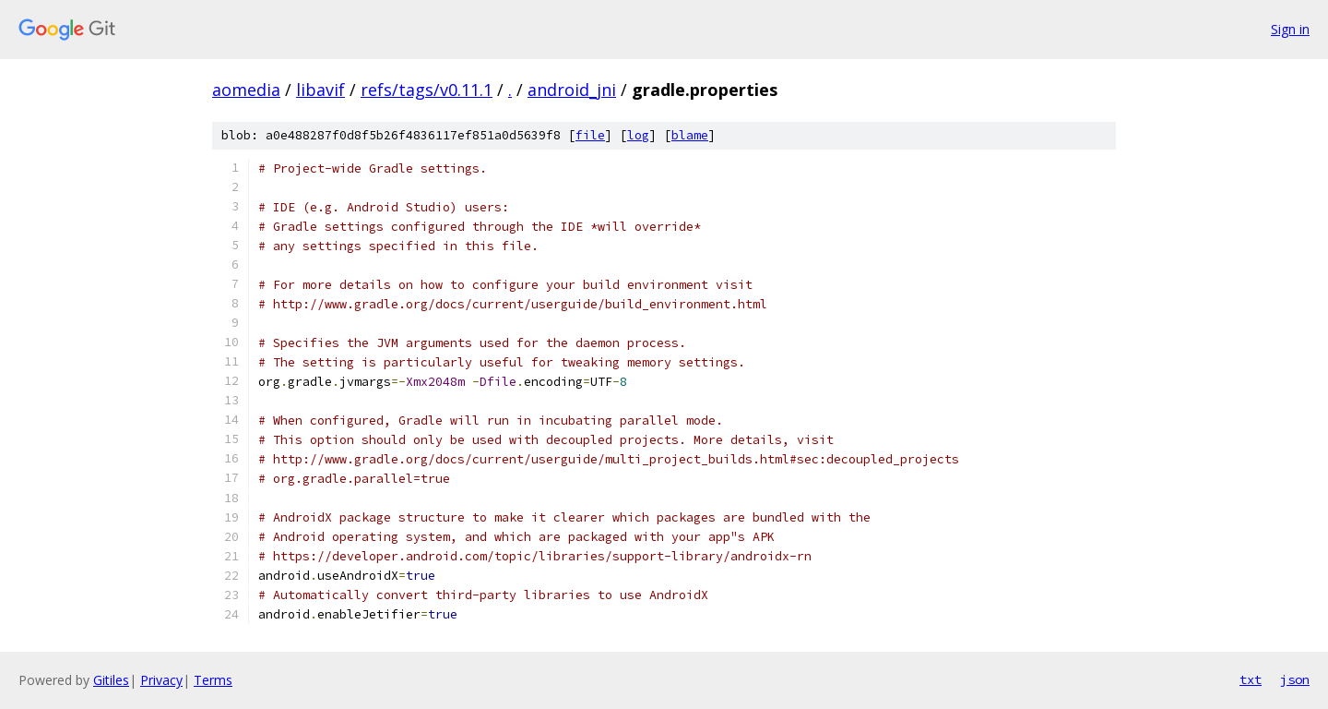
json (1295, 679)
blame (689, 135)
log (638, 135)
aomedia (246, 89)
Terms (213, 680)
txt (1250, 679)
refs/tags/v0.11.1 (426, 89)
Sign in (1290, 29)
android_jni (572, 89)
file (590, 135)
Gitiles (111, 680)
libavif (320, 89)
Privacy (161, 680)
